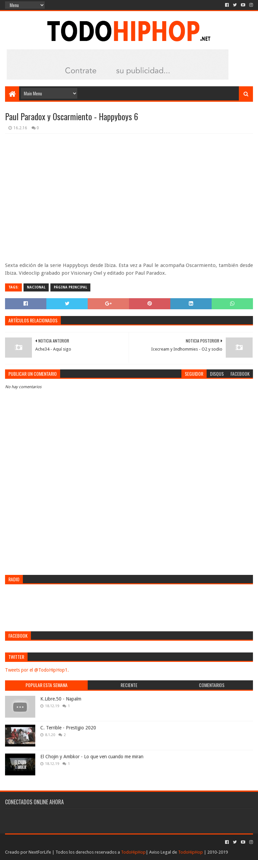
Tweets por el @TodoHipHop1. (37, 670)
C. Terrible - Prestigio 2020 (68, 727)
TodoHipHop (133, 852)
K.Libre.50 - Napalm (60, 698)
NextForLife (40, 852)
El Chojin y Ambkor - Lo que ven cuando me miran (91, 756)
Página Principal (70, 287)
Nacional (36, 287)
